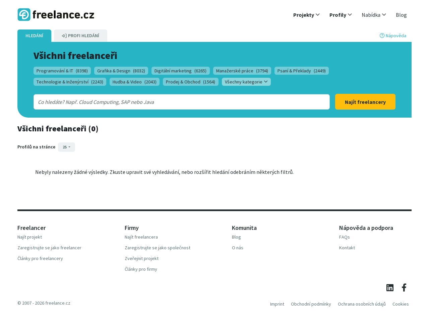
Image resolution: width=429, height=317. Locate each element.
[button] (307, 14)
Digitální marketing (180, 71)
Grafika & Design (121, 71)
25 (65, 146)
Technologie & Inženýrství (70, 82)
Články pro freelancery (40, 258)
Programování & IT (62, 71)
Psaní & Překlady (302, 71)
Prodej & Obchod (190, 82)
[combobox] (168, 102)
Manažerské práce (242, 71)
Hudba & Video (135, 82)
